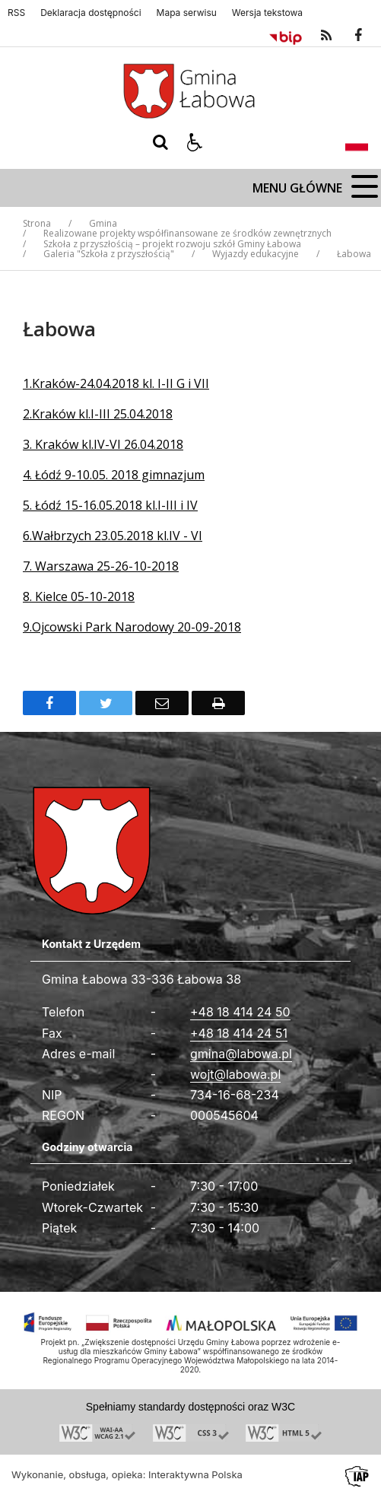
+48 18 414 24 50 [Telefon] (240, 1011)
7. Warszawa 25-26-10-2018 (101, 566)
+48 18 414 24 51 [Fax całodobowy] (238, 1033)
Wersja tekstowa (267, 12)
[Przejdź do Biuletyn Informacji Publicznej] (285, 35)
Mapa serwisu (187, 12)
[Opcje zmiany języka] (356, 142)
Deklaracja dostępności (90, 12)
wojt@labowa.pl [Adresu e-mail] (235, 1074)
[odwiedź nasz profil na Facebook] (358, 35)
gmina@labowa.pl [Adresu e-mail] (241, 1053)
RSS (16, 12)
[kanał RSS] (326, 35)
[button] (194, 142)
